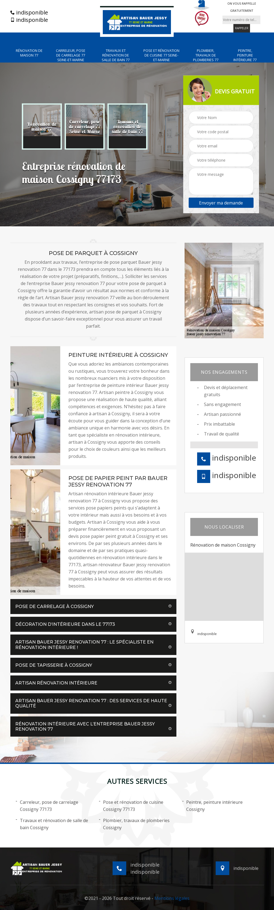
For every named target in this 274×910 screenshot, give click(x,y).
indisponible (29, 12)
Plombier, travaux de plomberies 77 (205, 55)
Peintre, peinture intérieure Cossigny (212, 805)
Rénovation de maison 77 (29, 53)
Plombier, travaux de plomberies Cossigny (134, 824)
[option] (41, 126)
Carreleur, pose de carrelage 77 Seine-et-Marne (70, 55)
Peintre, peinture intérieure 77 (245, 55)
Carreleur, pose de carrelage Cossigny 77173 (47, 805)
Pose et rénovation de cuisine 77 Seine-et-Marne (161, 55)
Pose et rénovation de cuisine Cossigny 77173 (131, 805)
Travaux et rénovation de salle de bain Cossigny (52, 824)
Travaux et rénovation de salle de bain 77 (116, 55)
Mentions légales (171, 898)
